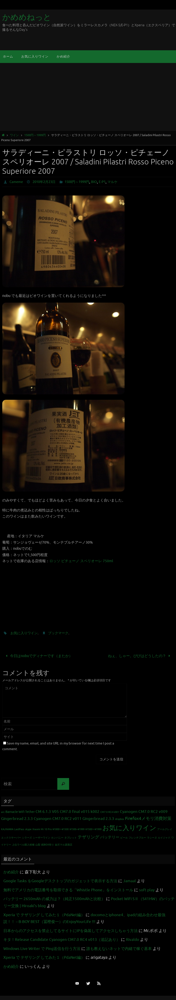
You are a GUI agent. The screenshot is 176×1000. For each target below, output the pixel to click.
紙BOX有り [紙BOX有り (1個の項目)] (47, 844)
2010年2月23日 (46, 182)
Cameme (17, 182)
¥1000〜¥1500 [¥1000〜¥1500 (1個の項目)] (61, 829)
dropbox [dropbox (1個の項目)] (119, 818)
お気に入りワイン (24, 633)
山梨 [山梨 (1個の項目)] (37, 844)
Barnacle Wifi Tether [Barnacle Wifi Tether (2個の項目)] (20, 812)
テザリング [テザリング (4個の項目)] (88, 837)
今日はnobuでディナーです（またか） (38, 655)
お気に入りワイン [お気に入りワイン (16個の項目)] (129, 828)
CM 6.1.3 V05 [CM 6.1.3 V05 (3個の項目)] (47, 811)
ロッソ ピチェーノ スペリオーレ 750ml (81, 561)
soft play (154, 889)
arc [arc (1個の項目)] (3, 812)
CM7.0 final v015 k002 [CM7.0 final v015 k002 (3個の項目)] (79, 811)
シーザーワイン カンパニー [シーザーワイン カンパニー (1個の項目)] (48, 837)
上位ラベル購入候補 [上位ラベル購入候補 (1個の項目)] (23, 844)
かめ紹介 (11, 871)
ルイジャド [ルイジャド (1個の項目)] (164, 837)
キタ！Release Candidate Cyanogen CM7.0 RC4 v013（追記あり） (63, 939)
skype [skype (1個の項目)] (28, 829)
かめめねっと (26, 17)
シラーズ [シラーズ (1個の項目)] (27, 837)
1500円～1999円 (35, 135)
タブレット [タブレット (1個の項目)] (70, 837)
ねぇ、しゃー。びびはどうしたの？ (140, 655)
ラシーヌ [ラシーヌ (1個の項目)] (152, 837)
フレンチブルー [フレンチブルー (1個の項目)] (137, 837)
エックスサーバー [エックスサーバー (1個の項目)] (11, 837)
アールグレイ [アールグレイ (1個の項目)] (164, 829)
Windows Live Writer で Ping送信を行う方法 (43, 948)
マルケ (119, 182)
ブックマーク (61, 633)
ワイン (14, 135)
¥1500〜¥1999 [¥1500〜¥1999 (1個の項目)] (93, 829)
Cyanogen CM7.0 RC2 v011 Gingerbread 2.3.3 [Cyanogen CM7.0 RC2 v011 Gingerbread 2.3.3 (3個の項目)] (74, 818)
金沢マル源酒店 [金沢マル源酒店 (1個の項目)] (63, 844)
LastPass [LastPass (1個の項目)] (19, 829)
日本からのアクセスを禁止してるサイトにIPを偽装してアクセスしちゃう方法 (74, 930)
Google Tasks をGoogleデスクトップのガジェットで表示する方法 (63, 880)
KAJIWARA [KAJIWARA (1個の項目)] (7, 829)
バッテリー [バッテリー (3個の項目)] (109, 837)
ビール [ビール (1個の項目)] (124, 837)
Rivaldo (136, 939)
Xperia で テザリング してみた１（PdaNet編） (46, 914)
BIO (100, 182)
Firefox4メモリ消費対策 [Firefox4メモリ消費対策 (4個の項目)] (148, 818)
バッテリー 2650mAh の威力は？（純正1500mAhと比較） (56, 898)
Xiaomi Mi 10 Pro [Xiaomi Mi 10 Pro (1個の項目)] (42, 829)
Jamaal (135, 880)
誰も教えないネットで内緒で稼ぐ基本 (125, 948)
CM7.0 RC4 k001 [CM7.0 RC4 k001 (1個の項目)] (109, 812)
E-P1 (108, 182)
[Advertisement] (88, 97)
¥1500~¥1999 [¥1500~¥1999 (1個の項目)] (77, 829)
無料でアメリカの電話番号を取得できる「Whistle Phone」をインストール (71, 889)
